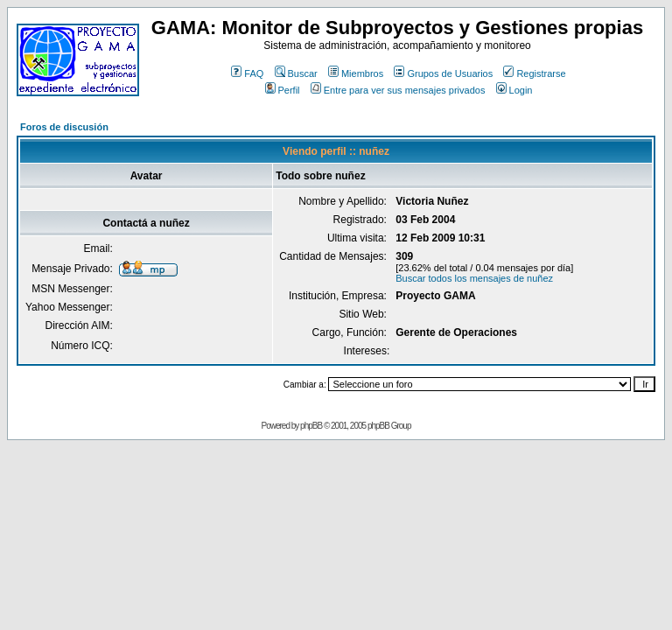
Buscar (296, 73)
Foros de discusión (64, 127)
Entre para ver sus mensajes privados (398, 90)
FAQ (247, 73)
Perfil (282, 90)
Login (514, 90)
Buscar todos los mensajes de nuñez (474, 278)
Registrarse (534, 73)
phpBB (311, 425)
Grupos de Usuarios (443, 73)
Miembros (355, 73)
